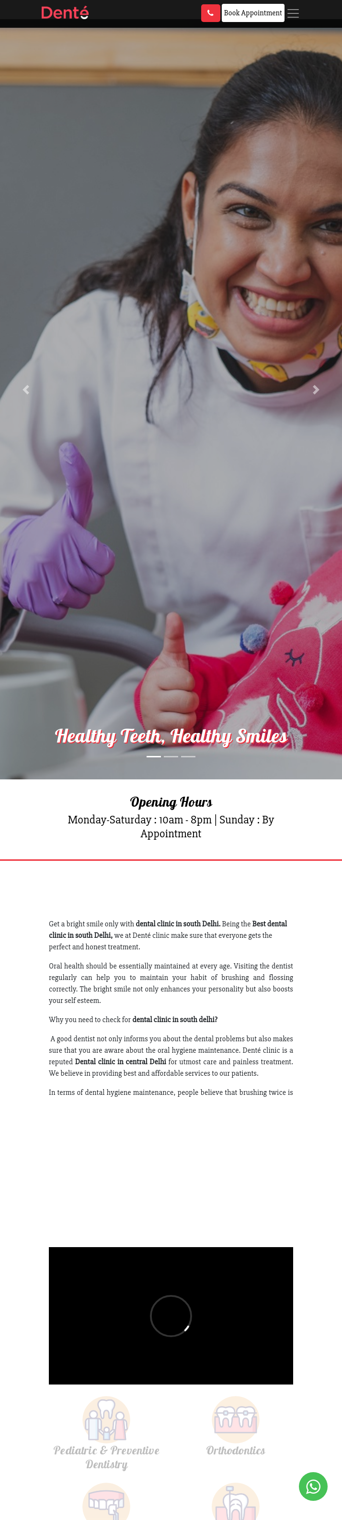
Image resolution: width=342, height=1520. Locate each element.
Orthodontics (236, 1450)
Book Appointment (253, 13)
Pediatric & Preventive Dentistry (106, 1457)
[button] (25, 389)
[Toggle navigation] (293, 13)
